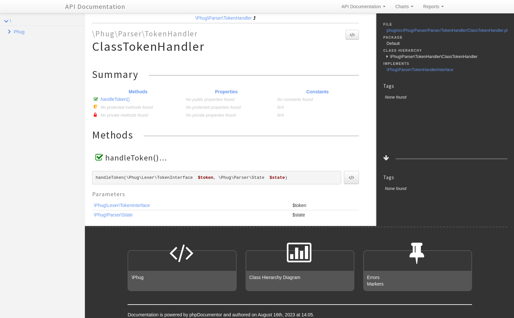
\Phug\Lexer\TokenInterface (122, 205)
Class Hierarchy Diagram (275, 277)
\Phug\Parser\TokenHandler (223, 18)
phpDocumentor (206, 314)
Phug (19, 31)
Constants (317, 91)
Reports (433, 6)
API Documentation (95, 6)
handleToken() (115, 99)
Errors (373, 277)
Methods (138, 91)
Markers (375, 284)
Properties (226, 91)
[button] (352, 35)
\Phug (137, 277)
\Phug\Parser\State (113, 214)
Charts (404, 6)
